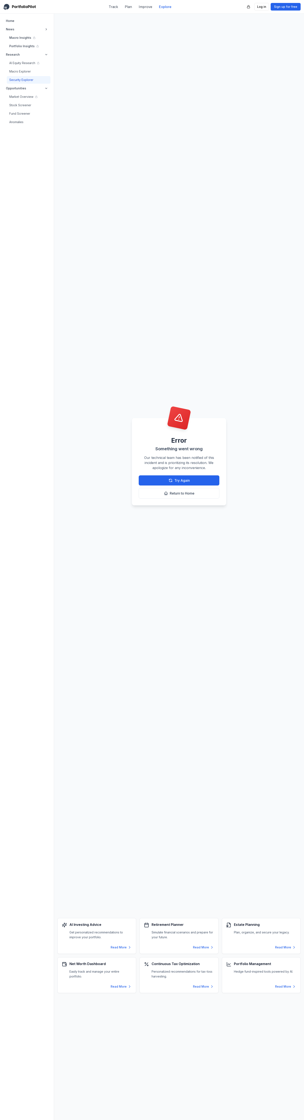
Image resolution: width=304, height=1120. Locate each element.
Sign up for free (285, 6)
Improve (145, 7)
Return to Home (179, 493)
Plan (128, 7)
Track (113, 7)
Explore (165, 7)
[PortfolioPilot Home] (19, 6)
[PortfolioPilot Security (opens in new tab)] (248, 7)
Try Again (179, 480)
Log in (261, 6)
